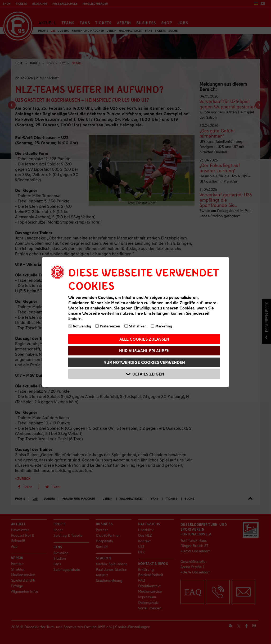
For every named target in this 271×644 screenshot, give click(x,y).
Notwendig (79, 326)
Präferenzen (107, 326)
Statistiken (135, 326)
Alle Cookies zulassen (144, 338)
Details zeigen (145, 374)
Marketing (161, 326)
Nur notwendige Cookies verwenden (144, 362)
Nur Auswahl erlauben (144, 350)
